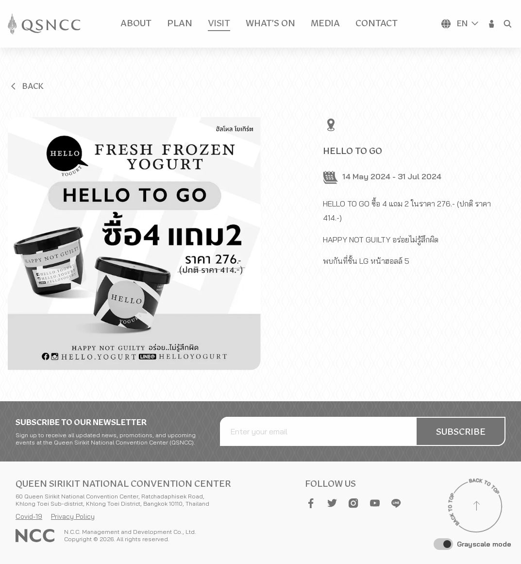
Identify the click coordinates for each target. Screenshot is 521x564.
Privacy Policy (73, 516)
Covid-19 (29, 516)
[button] (492, 24)
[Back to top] (476, 507)
